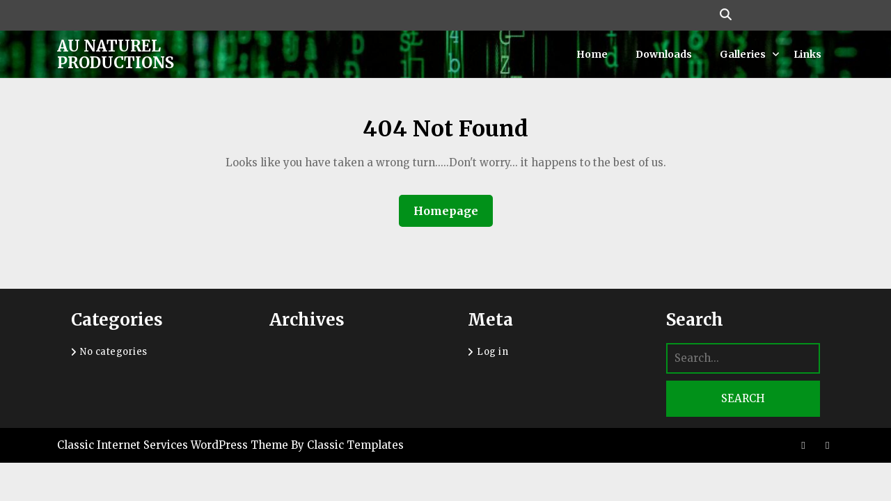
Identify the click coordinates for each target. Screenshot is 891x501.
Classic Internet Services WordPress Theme (174, 445)
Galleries (743, 54)
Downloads (664, 54)
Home (592, 54)
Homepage (451, 210)
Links (807, 54)
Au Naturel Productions (115, 54)
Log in (492, 352)
